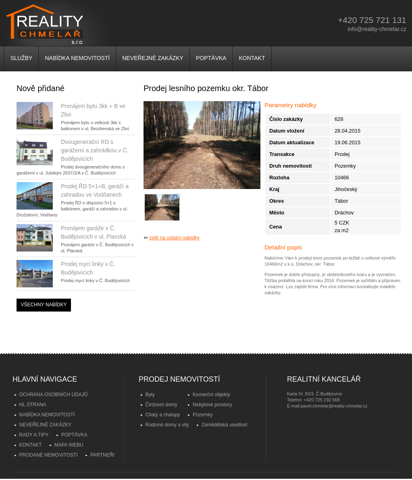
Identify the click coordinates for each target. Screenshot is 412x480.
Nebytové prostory (212, 404)
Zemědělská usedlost (224, 425)
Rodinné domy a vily (167, 425)
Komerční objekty (211, 394)
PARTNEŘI (102, 455)
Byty (150, 394)
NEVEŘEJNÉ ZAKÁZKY (152, 58)
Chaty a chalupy (163, 415)
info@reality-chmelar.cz (376, 29)
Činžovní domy (161, 404)
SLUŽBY (21, 58)
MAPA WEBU (68, 445)
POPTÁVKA (211, 58)
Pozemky (202, 415)
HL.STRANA (32, 404)
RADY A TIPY (34, 435)
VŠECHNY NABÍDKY (44, 305)
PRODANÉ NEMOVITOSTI (48, 455)
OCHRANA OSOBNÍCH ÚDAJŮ (53, 394)
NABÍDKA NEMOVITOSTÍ (77, 58)
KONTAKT (252, 58)
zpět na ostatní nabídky (175, 238)
